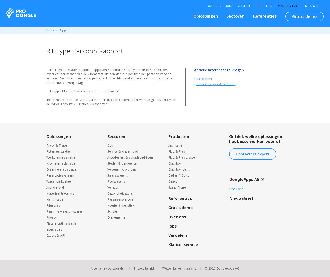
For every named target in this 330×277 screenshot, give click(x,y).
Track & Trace (56, 145)
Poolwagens (116, 181)
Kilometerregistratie (60, 163)
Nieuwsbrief (241, 198)
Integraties (54, 229)
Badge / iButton (180, 175)
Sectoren (235, 16)
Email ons (236, 189)
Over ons (177, 216)
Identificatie (55, 199)
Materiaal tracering (60, 193)
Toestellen (264, 6)
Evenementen (117, 217)
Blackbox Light (179, 169)
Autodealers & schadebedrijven (130, 157)
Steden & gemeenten (122, 163)
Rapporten (204, 79)
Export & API (55, 235)
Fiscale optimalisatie (61, 223)
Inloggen (311, 6)
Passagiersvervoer (120, 199)
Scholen (113, 211)
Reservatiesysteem (60, 175)
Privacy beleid (144, 268)
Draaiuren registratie (61, 169)
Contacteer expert (253, 154)
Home (50, 30)
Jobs (229, 6)
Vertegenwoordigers (122, 169)
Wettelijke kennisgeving (179, 268)
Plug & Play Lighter (182, 157)
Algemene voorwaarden (108, 268)
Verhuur (113, 187)
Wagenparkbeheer (59, 181)
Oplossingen (206, 16)
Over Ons (214, 6)
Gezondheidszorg (120, 193)
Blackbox (175, 163)
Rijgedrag (53, 205)
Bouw (111, 145)
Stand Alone (177, 187)
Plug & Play (176, 151)
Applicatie (175, 145)
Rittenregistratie (58, 151)
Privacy (51, 217)
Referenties (265, 16)
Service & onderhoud (122, 151)
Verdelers (245, 6)
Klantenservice (288, 6)
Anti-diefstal (55, 187)
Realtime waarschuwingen (65, 211)
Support (64, 30)
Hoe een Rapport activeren (216, 84)
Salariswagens (117, 175)
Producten (178, 136)
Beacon (173, 181)
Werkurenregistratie (60, 157)
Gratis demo (304, 16)
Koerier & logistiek (121, 205)
